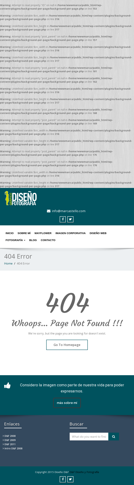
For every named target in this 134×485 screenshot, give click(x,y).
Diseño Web (98, 233)
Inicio (10, 233)
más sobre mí (67, 403)
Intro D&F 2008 (13, 448)
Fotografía (15, 240)
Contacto (48, 240)
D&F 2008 (10, 435)
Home (8, 263)
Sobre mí (24, 233)
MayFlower (43, 233)
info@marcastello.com (68, 211)
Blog (33, 240)
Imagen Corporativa (70, 233)
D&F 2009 (10, 440)
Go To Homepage (67, 345)
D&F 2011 (10, 444)
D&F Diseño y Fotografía (84, 472)
